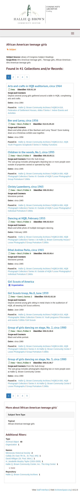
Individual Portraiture (17, 211)
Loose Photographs (61, 176)
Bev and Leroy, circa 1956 (23, 120)
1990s (27, 179)
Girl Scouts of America (21, 281)
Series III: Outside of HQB (40, 176)
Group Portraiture (15, 179)
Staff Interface (43, 490)
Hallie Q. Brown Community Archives (34, 107)
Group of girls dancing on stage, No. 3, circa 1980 (37, 359)
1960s (30, 211)
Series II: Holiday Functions (45, 145)
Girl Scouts (31, 320)
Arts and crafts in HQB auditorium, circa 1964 (35, 86)
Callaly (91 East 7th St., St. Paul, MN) (22, 456)
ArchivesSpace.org (63, 490)
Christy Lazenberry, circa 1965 (25, 186)
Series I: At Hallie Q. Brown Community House (49, 240)
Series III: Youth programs (47, 317)
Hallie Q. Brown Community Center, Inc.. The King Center (31, 464)
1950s (46, 242)
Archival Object (12, 442)
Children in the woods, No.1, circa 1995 (31, 152)
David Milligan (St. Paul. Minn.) (19, 458)
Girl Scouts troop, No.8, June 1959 (28, 293)
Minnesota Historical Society (18, 453)
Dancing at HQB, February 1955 (26, 218)
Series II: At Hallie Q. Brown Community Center (49, 349)
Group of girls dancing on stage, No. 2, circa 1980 (37, 327)
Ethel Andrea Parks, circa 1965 (26, 250)
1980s (46, 352)
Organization (11, 444)
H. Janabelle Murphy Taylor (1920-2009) (23, 461)
